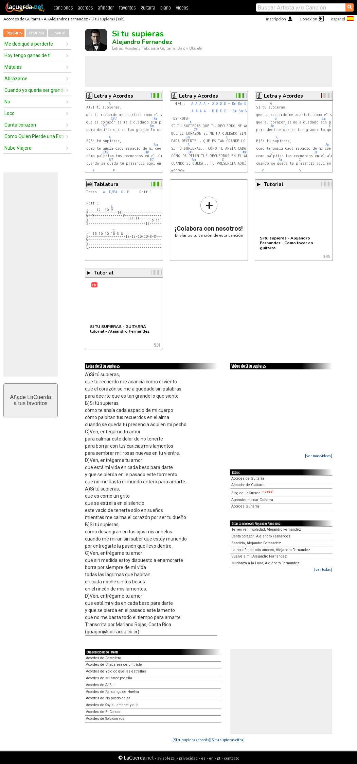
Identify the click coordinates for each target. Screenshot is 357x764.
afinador (106, 8)
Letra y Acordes (113, 96)
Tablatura (106, 184)
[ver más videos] (318, 455)
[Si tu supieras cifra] (227, 739)
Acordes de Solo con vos (105, 718)
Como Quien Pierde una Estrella (35, 136)
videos (182, 8)
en (211, 758)
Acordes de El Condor (103, 712)
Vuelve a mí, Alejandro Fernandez (259, 556)
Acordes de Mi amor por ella (109, 678)
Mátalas (13, 67)
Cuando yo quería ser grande (35, 90)
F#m (154, 118)
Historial (58, 33)
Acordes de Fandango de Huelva (112, 692)
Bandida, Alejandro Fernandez (256, 543)
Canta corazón (20, 125)
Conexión (308, 18)
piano (165, 8)
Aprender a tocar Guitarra (252, 500)
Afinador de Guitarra (248, 485)
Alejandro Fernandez (68, 18)
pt (218, 758)
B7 (105, 126)
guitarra (148, 8)
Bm (152, 126)
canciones (63, 8)
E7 (152, 159)
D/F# (113, 192)
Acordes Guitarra (245, 506)
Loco (9, 113)
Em (323, 118)
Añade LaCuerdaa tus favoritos (30, 400)
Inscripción (276, 18)
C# (196, 130)
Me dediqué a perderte (28, 44)
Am (272, 126)
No (7, 101)
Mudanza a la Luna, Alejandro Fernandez (265, 563)
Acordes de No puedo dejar (108, 698)
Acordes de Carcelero (103, 658)
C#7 (114, 118)
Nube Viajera (18, 148)
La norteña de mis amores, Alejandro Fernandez (270, 550)
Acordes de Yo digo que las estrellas (116, 671)
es (203, 758)
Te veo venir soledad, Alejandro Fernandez (266, 529)
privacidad (188, 758)
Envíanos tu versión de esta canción (209, 217)
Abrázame (16, 78)
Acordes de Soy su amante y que (112, 705)
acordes (85, 8)
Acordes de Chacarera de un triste (114, 664)
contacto (231, 758)
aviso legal (166, 758)
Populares (14, 33)
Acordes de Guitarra (21, 18)
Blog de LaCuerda (252, 493)
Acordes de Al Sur (100, 685)
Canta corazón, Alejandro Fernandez (260, 536)
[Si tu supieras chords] (191, 739)
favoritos (127, 8)
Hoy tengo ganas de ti (27, 55)
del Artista (36, 33)
